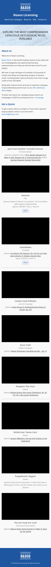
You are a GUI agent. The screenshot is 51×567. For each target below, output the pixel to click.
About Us (27, 19)
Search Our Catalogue (13, 19)
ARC (34, 88)
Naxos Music (7, 60)
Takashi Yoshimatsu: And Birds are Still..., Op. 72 (29, 351)
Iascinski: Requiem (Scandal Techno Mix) (25, 160)
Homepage (39, 97)
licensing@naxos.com (10, 114)
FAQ (34, 19)
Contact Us (42, 19)
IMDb (25, 211)
